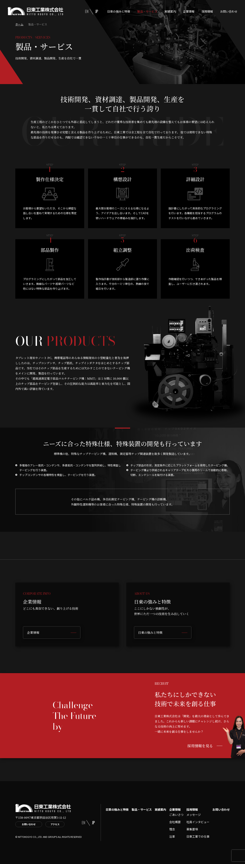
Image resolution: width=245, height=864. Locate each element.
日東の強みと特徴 (118, 11)
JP (96, 11)
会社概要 (175, 822)
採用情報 (207, 11)
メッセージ (193, 815)
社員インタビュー (197, 822)
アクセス (55, 824)
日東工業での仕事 (197, 836)
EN (86, 11)
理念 (172, 829)
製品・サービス (147, 11)
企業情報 (188, 11)
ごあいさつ (176, 815)
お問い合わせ (228, 11)
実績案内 (170, 11)
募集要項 (192, 829)
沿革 (172, 836)
